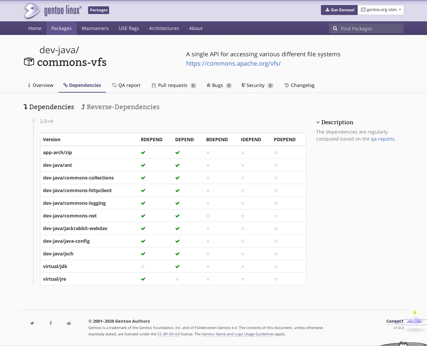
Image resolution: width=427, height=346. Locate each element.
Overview (40, 85)
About (195, 28)
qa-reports (383, 139)
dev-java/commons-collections (78, 177)
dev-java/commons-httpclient (77, 190)
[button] (339, 10)
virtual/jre (54, 279)
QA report (125, 85)
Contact (395, 321)
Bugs (219, 85)
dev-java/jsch (58, 253)
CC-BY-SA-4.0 (168, 333)
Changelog (299, 85)
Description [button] (337, 122)
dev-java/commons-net (70, 215)
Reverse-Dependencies (120, 107)
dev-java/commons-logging (74, 203)
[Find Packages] (372, 28)
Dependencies (82, 85)
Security (258, 85)
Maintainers (95, 28)
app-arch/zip (57, 152)
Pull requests (174, 85)
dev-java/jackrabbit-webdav (75, 228)
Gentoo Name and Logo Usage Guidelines (238, 333)
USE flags (129, 28)
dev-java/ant (57, 165)
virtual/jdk (55, 266)
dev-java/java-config (66, 241)
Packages (61, 28)
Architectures (164, 28)
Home (34, 28)
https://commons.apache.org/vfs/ (233, 63)
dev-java (57, 50)
